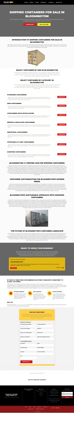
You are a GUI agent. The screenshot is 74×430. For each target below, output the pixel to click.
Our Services (41, 393)
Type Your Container (25, 328)
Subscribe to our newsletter (67, 390)
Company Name (23, 347)
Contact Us (59, 267)
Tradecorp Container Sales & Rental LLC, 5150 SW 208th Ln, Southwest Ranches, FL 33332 (54, 400)
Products (39, 406)
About (30, 406)
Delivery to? (40, 332)
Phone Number (40, 347)
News (34, 406)
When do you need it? (25, 336)
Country (22, 351)
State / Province (41, 351)
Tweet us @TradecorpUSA (54, 390)
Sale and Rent (37, 291)
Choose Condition (41, 324)
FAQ (41, 395)
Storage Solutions (19, 291)
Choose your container (25, 324)
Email (38, 343)
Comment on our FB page (54, 392)
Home (26, 406)
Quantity (39, 328)
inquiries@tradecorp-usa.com (54, 395)
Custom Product (57, 291)
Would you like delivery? (26, 332)
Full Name (22, 343)
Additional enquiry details (43, 336)
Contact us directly (54, 393)
